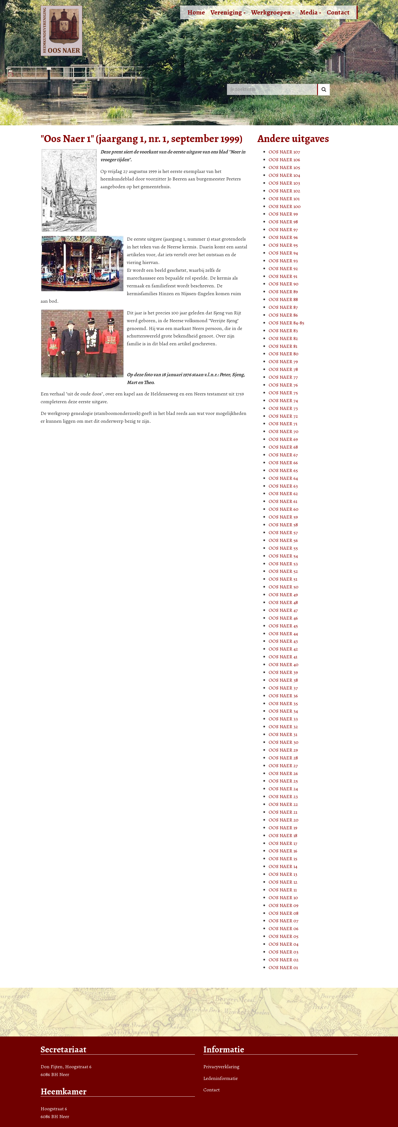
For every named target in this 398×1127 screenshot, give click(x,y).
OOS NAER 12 (283, 882)
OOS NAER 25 (283, 781)
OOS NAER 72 (283, 416)
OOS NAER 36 (283, 695)
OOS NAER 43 (283, 641)
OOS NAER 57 (283, 532)
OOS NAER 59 (283, 517)
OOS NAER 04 (283, 944)
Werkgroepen (272, 12)
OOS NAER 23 (283, 796)
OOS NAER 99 (283, 214)
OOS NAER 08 (283, 913)
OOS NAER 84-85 (286, 322)
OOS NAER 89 (283, 291)
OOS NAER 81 (283, 346)
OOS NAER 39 (283, 672)
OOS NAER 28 (283, 757)
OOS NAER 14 (283, 866)
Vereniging (228, 12)
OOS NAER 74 (283, 400)
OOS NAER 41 (283, 656)
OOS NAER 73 (283, 408)
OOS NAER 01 (283, 967)
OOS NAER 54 (283, 556)
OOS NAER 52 (283, 571)
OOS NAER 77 (283, 377)
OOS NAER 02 (283, 959)
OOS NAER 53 (283, 563)
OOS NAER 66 (283, 462)
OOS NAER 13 (283, 874)
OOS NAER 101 (284, 198)
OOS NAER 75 (283, 392)
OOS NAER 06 (283, 928)
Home (196, 12)
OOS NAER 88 (283, 299)
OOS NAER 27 (283, 765)
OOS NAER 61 (283, 501)
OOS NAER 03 (283, 951)
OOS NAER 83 (283, 330)
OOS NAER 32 (283, 726)
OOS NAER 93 (283, 260)
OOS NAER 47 (283, 610)
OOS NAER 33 (283, 718)
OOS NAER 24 (283, 788)
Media (310, 12)
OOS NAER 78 (283, 369)
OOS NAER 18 (283, 835)
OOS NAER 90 (283, 283)
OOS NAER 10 (283, 897)
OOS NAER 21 (283, 812)
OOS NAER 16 (283, 850)
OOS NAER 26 (283, 773)
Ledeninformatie (220, 1078)
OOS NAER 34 (283, 711)
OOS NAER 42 (283, 649)
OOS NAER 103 (284, 183)
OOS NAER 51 (283, 579)
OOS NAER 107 (284, 151)
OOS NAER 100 (285, 206)
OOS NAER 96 (283, 237)
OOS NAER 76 (283, 385)
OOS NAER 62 (283, 493)
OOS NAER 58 (283, 524)
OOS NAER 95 (283, 245)
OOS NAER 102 (284, 190)
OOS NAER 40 (283, 664)
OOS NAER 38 (283, 680)
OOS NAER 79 (283, 361)
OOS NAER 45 (283, 625)
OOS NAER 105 (284, 167)
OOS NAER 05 (283, 936)
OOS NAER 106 (284, 159)
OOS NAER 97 (283, 229)
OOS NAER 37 (283, 687)
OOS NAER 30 (283, 742)
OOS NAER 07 (283, 920)
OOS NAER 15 (283, 858)
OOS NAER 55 (283, 548)
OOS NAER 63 (283, 486)
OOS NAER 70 (283, 431)
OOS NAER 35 (283, 703)
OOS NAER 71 (283, 423)
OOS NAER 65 (283, 470)
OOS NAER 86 (283, 315)
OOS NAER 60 (283, 509)
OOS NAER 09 (283, 905)
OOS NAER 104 (284, 175)
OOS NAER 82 (283, 338)
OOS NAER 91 (283, 276)
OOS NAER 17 (283, 843)
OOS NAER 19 (283, 827)
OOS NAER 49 (283, 594)
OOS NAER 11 (283, 889)
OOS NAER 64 (283, 478)
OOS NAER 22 (283, 804)
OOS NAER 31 (283, 734)
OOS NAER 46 (283, 618)
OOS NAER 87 (283, 307)
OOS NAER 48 (283, 602)
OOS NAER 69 (283, 439)
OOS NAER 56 (283, 540)
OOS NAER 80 (283, 353)
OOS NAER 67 (283, 454)
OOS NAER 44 (283, 633)
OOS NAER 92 (283, 268)
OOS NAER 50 (283, 586)
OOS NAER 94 (283, 253)
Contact (338, 12)
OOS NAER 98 (283, 221)
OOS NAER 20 (283, 819)
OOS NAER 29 (283, 750)
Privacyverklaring (221, 1066)
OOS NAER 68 (283, 447)
